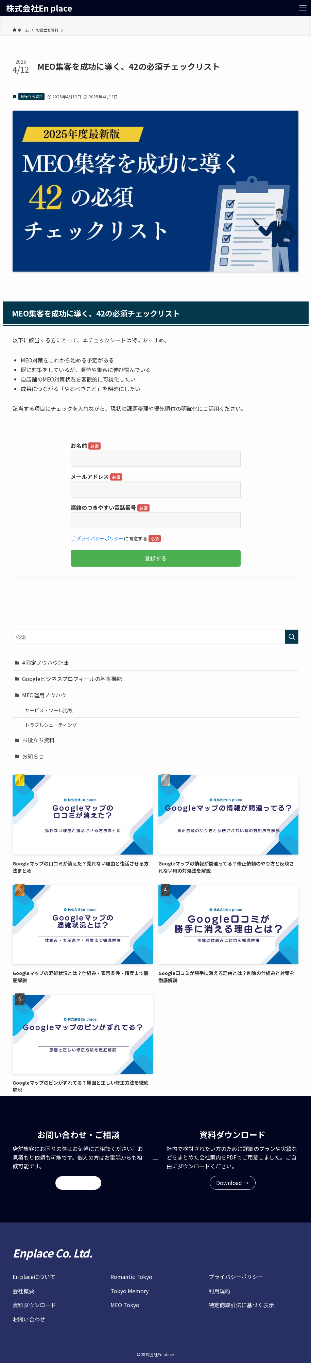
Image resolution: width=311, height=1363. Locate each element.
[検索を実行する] (291, 637)
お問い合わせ (29, 1319)
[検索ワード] (156, 637)
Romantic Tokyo (131, 1276)
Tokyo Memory (129, 1291)
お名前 (86, 445)
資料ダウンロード (34, 1305)
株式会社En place (39, 8)
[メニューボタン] (303, 8)
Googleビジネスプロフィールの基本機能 (72, 679)
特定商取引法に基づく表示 (241, 1305)
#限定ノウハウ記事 (45, 663)
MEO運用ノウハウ (44, 695)
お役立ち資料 (31, 96)
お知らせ (33, 756)
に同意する (116, 538)
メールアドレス (96, 476)
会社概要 (23, 1291)
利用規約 (219, 1291)
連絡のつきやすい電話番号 (110, 507)
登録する (156, 558)
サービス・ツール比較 (48, 710)
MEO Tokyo (124, 1305)
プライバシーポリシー (100, 538)
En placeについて (34, 1276)
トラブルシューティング (51, 724)
